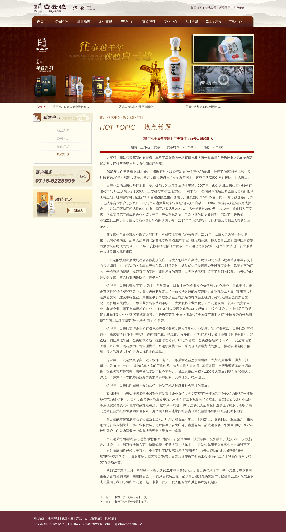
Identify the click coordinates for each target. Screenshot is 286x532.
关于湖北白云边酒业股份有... (71, 106)
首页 (103, 117)
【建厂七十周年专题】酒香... (131, 501)
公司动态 (63, 138)
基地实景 (210, 7)
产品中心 (81, 518)
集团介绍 (67, 518)
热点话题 (63, 154)
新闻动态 (96, 518)
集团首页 (196, 7)
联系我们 (110, 518)
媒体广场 (63, 146)
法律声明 (53, 518)
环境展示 (224, 7)
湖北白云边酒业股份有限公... (137, 106)
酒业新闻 (63, 130)
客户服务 (239, 7)
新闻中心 (114, 117)
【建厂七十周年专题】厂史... (131, 497)
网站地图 (39, 518)
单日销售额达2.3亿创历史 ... (203, 106)
